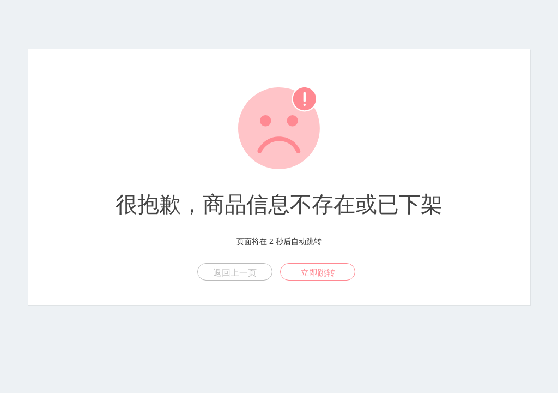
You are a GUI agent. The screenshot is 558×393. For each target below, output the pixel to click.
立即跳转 (317, 272)
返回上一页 (235, 272)
